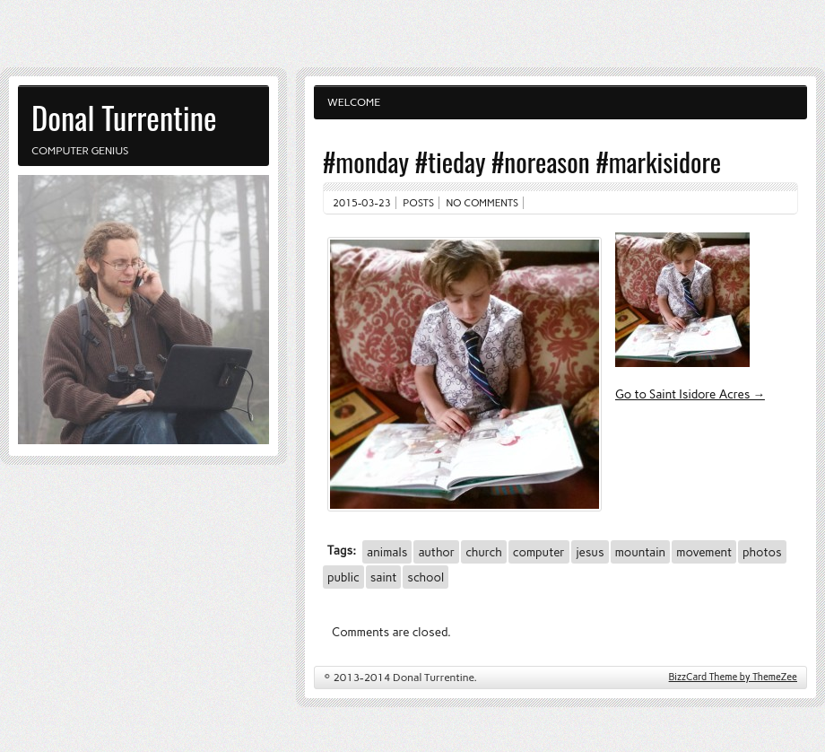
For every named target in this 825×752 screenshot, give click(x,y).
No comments (483, 203)
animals (387, 552)
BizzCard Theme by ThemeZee (733, 677)
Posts (418, 203)
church (483, 552)
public (343, 577)
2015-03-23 (362, 203)
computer (539, 552)
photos (762, 552)
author (436, 552)
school (425, 577)
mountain (640, 552)
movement (704, 552)
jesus (590, 552)
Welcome (353, 102)
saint (383, 577)
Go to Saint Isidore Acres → (690, 394)
